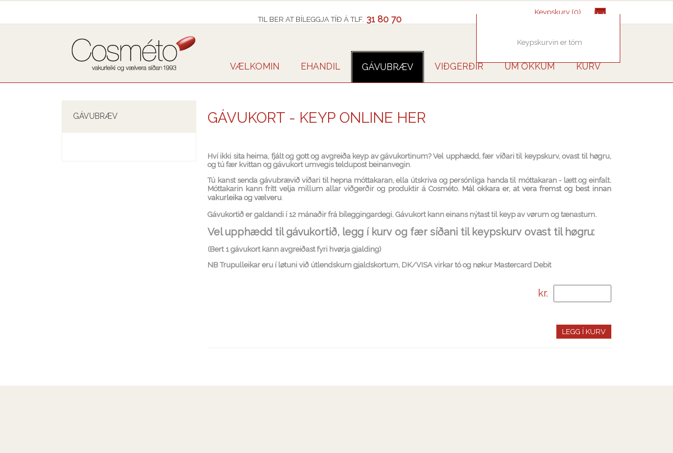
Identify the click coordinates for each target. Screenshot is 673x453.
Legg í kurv (584, 331)
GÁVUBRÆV (387, 67)
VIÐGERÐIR (459, 66)
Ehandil (320, 66)
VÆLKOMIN (254, 66)
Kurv (588, 66)
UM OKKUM (530, 66)
